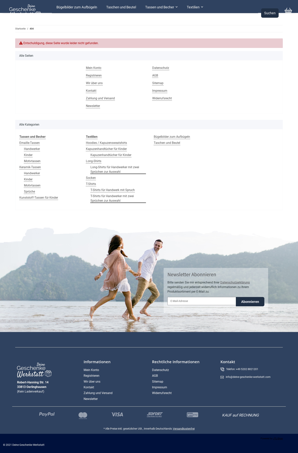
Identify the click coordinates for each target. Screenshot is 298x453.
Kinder (28, 155)
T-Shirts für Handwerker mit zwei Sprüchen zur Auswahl (112, 198)
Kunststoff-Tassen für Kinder (38, 197)
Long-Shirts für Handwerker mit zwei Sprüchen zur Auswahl (114, 169)
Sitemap (157, 83)
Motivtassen (32, 161)
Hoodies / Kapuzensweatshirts (106, 143)
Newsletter (93, 106)
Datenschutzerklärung (235, 282)
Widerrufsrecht (162, 98)
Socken (91, 178)
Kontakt (91, 90)
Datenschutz (160, 68)
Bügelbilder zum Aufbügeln (172, 137)
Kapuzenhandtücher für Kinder (106, 149)
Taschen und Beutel (167, 143)
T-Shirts (91, 184)
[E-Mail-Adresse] (201, 301)
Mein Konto (93, 68)
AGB (155, 75)
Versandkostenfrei (184, 428)
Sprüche (29, 191)
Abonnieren (250, 302)
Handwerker (32, 149)
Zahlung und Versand (100, 98)
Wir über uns (94, 83)
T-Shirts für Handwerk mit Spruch (112, 190)
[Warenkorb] (288, 13)
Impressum (159, 90)
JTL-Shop (278, 438)
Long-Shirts (93, 161)
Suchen (270, 13)
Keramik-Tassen (30, 167)
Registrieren (94, 75)
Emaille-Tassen (29, 143)
